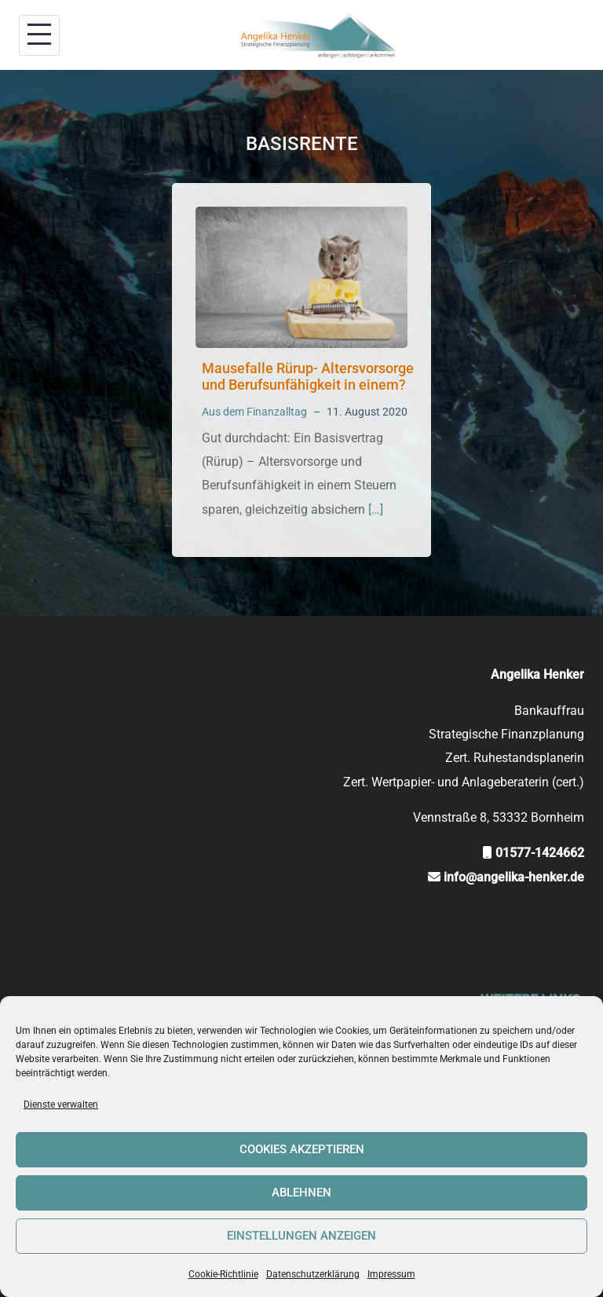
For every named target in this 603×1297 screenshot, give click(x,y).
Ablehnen (301, 1192)
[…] (375, 509)
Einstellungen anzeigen (301, 1236)
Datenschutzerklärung (313, 1274)
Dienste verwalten (61, 1104)
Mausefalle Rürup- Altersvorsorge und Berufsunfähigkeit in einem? (308, 377)
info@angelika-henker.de (514, 877)
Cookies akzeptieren (301, 1149)
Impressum (391, 1274)
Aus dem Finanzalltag (254, 411)
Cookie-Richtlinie (223, 1274)
